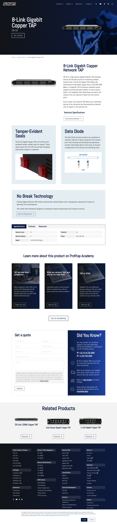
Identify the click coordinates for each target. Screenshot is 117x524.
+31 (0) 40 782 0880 (87, 353)
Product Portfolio (92, 473)
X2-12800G (41, 476)
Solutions (59, 4)
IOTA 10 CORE (17, 463)
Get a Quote (18, 35)
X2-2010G (40, 468)
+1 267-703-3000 (85, 356)
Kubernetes (65, 478)
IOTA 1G (15, 453)
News (89, 461)
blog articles (87, 380)
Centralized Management (69, 487)
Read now (52, 305)
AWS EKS (64, 481)
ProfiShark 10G (17, 481)
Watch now (20, 305)
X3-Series (40, 465)
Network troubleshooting (69, 505)
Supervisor (65, 493)
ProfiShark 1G (17, 476)
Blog (89, 476)
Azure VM (64, 483)
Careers (90, 458)
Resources (78, 4)
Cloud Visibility (66, 473)
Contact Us (90, 503)
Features (31, 226)
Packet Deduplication (43, 488)
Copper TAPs (65, 458)
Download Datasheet (72, 118)
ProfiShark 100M (17, 473)
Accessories (16, 487)
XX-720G (40, 453)
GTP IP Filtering (42, 495)
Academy (89, 483)
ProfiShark (16, 470)
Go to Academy (58, 318)
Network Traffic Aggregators (45, 450)
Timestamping (41, 485)
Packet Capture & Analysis (20, 450)
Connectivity (16, 495)
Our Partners (90, 493)
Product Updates (91, 481)
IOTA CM (64, 490)
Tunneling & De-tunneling (44, 490)
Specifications (19, 226)
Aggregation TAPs (67, 461)
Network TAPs (66, 450)
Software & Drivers (93, 470)
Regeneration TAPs (67, 466)
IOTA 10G (15, 458)
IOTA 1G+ (15, 456)
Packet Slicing (42, 493)
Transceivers (16, 490)
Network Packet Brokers (44, 462)
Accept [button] (84, 519)
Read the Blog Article (25, 214)
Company (88, 4)
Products (68, 4)
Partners (89, 487)
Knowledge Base (82, 391)
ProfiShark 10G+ (17, 483)
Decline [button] (92, 519)
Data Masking (41, 483)
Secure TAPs (65, 453)
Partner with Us (91, 490)
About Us (89, 450)
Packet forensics (67, 507)
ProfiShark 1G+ (17, 478)
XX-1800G (40, 456)
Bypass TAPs (65, 463)
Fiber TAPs (65, 456)
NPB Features (41, 480)
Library (89, 478)
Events (89, 456)
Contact (89, 500)
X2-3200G (40, 470)
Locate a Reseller (92, 495)
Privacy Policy (65, 515)
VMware (64, 476)
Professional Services (93, 505)
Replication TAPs (66, 468)
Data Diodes (16, 493)
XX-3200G (40, 458)
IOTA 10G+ (16, 461)
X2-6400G (40, 473)
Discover (25, 436)
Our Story (89, 453)
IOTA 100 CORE (17, 466)
